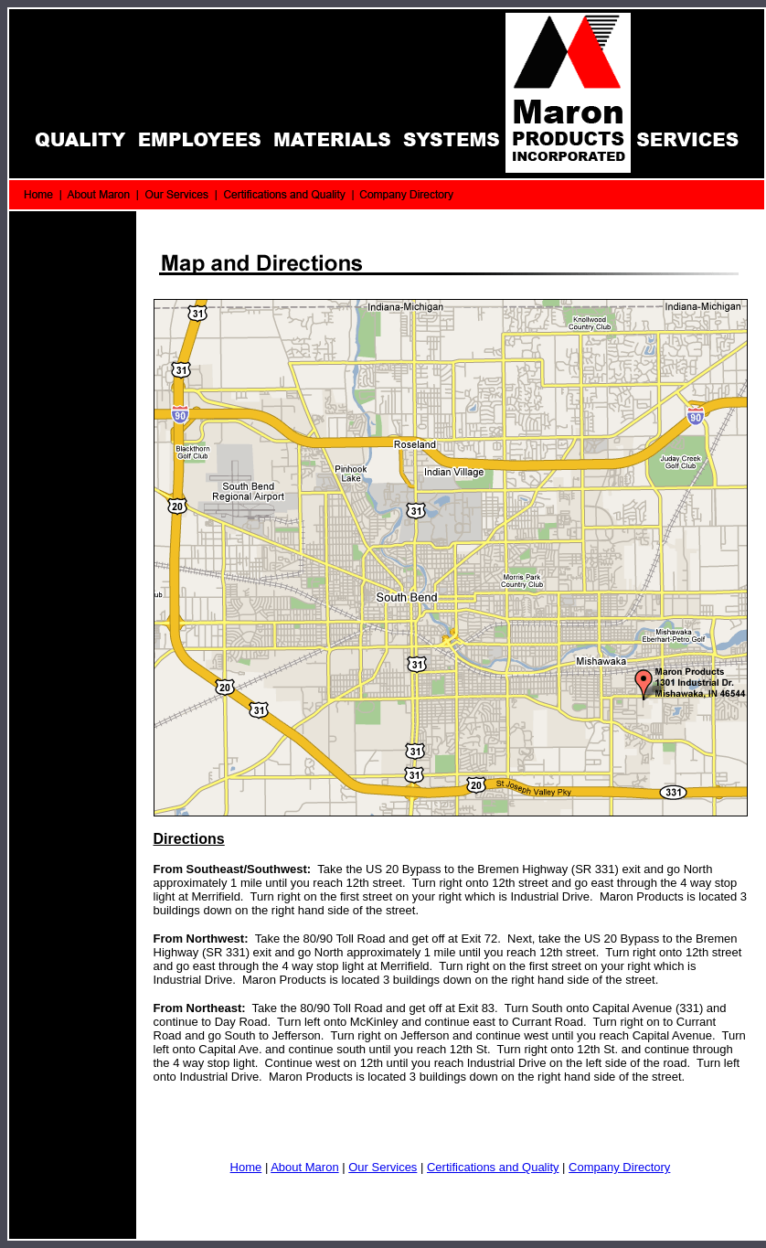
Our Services (382, 1167)
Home (246, 1167)
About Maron (304, 1167)
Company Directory (619, 1167)
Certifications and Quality (493, 1167)
